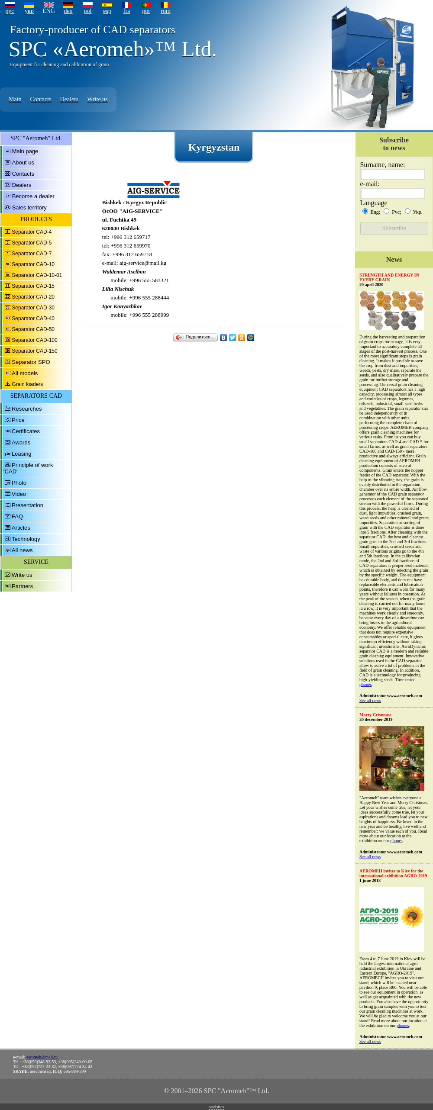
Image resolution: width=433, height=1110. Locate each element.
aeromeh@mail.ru (42, 1057)
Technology (26, 539)
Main (15, 99)
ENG (48, 11)
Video (19, 494)
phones (365, 684)
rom (166, 11)
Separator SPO (31, 362)
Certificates (26, 431)
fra (126, 11)
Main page (25, 151)
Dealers (69, 99)
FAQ (17, 516)
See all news (370, 700)
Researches (27, 408)
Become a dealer (33, 196)
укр (29, 11)
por (146, 11)
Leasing (22, 453)
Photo (19, 482)
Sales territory (29, 207)
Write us (97, 99)
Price (18, 420)
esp (107, 11)
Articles (21, 527)
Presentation (27, 505)
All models (25, 373)
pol (88, 11)
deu (68, 11)
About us (23, 162)
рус (9, 11)
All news (22, 550)
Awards (21, 442)
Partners (22, 586)
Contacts (41, 99)
